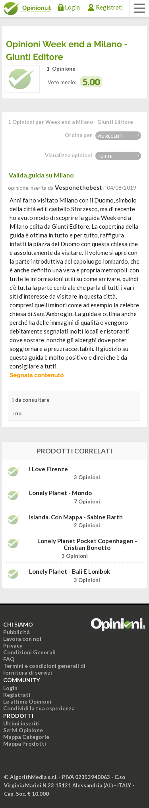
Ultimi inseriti (21, 723)
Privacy (12, 645)
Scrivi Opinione (23, 730)
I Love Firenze (48, 469)
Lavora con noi (22, 638)
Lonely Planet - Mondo (60, 493)
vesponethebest (78, 187)
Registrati (109, 7)
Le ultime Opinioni (27, 701)
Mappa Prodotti (24, 743)
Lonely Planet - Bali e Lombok (69, 571)
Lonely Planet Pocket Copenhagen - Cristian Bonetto (87, 544)
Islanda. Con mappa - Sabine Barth (76, 517)
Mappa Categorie (26, 736)
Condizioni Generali (29, 652)
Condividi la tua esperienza (39, 708)
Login (72, 7)
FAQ (9, 659)
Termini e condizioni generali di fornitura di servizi (44, 669)
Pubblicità (16, 632)
